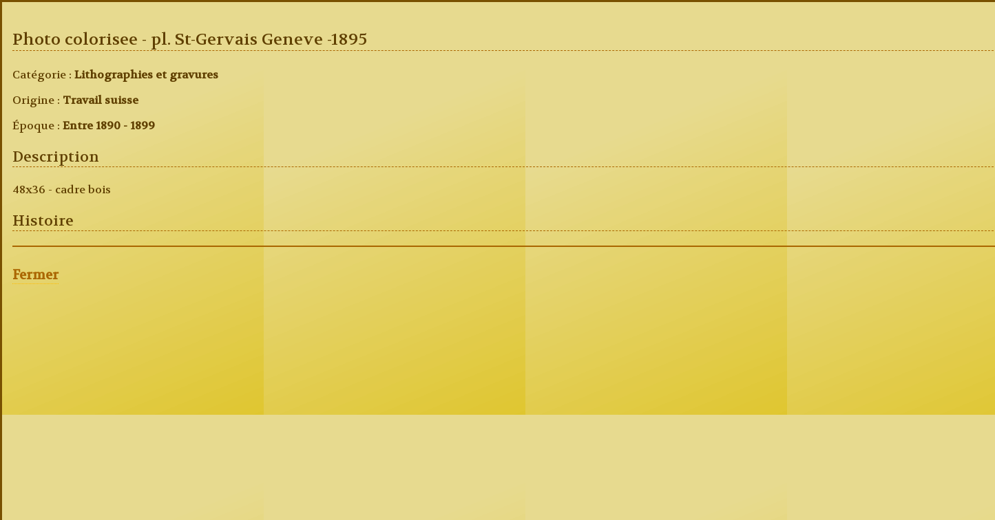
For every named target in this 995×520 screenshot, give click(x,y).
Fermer (35, 275)
